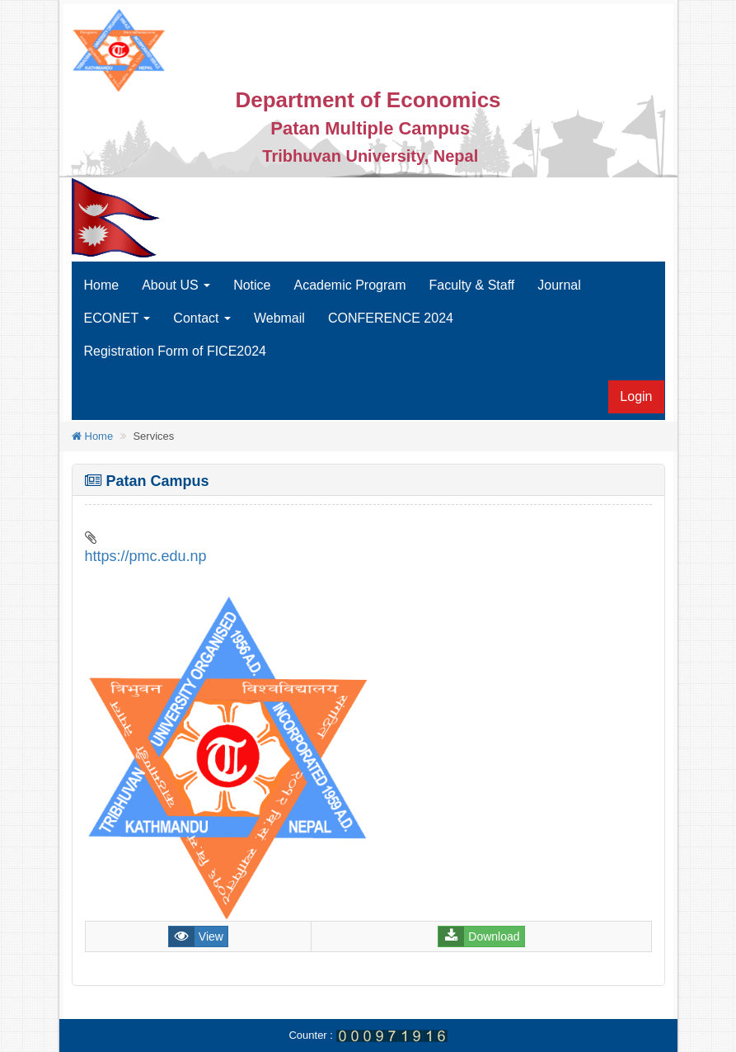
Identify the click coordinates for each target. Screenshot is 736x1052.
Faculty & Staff (472, 285)
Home (102, 285)
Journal (558, 285)
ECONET (117, 318)
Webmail (279, 318)
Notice (251, 285)
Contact (202, 318)
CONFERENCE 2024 (390, 318)
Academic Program (349, 285)
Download (493, 936)
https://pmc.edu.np (146, 556)
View (211, 936)
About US (176, 285)
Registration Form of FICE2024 (175, 351)
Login (636, 396)
